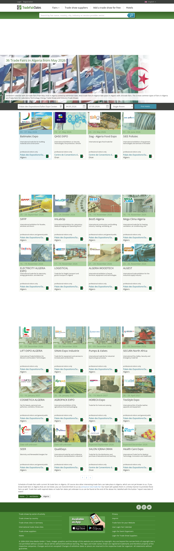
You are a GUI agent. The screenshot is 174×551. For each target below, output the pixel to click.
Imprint (115, 518)
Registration (28, 2)
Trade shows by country (28, 518)
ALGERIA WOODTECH (101, 268)
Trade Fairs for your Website (123, 523)
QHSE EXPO (61, 136)
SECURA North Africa (135, 350)
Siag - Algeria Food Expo (103, 136)
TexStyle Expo (131, 399)
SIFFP (23, 219)
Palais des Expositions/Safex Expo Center (39, 154)
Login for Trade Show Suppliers (124, 535)
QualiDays (60, 449)
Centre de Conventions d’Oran (68, 154)
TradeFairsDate (29, 7)
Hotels (129, 7)
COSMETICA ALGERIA (32, 399)
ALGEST (127, 268)
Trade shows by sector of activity (32, 514)
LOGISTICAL (61, 268)
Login (19, 2)
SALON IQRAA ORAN (100, 449)
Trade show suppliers (76, 7)
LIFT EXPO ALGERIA (31, 350)
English (152, 2)
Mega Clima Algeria (134, 219)
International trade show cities (31, 527)
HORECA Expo (97, 399)
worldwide (34, 496)
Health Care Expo (133, 449)
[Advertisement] (87, 37)
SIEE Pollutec (130, 136)
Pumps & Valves (98, 350)
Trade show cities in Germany (31, 523)
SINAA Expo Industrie (66, 350)
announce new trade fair (91, 487)
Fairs (55, 7)
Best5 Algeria (96, 219)
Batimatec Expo (29, 136)
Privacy (115, 514)
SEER (23, 449)
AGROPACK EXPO (64, 399)
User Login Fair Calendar (122, 527)
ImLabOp (59, 219)
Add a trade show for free (107, 7)
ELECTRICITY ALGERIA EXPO (32, 270)
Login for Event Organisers (122, 531)
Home (22, 496)
